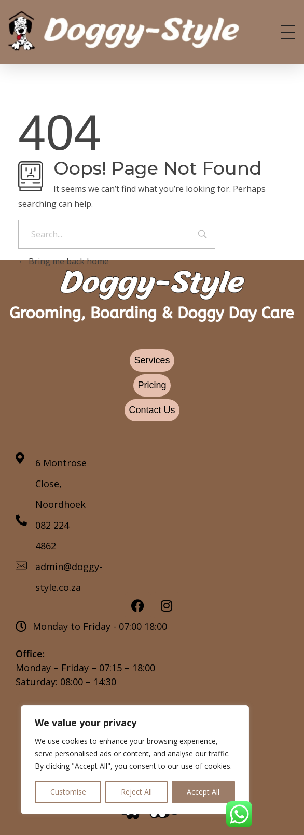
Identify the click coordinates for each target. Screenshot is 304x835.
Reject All (136, 792)
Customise (68, 792)
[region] (135, 759)
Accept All (203, 792)
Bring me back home (63, 261)
